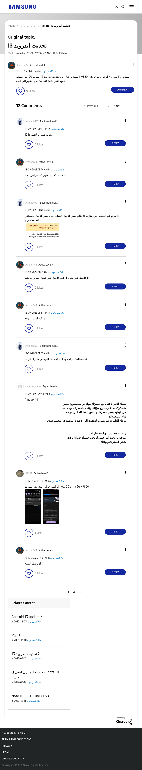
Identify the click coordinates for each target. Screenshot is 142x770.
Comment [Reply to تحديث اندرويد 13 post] (123, 89)
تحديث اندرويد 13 (24, 654)
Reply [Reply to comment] (115, 143)
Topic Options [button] (128, 35)
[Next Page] (118, 106)
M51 (14, 635)
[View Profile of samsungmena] (33, 386)
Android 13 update (25, 617)
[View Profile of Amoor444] (23, 65)
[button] (128, 64)
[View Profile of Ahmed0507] (32, 121)
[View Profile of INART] (28, 473)
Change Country (13, 758)
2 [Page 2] (108, 106)
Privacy (7, 745)
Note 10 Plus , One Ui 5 (29, 696)
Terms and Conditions (17, 739)
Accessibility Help (14, 732)
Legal (5, 752)
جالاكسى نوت (49, 71)
